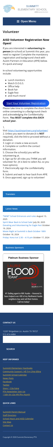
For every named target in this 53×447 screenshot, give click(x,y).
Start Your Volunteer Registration (26, 103)
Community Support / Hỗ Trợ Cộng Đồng (22, 371)
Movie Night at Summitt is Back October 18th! (24, 231)
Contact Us (8, 425)
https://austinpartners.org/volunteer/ (28, 130)
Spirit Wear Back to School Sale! (18, 222)
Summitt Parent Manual (14, 412)
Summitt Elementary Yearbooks (18, 368)
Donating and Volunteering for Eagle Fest (22, 225)
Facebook (7, 381)
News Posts (8, 378)
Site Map (7, 422)
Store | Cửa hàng (11, 388)
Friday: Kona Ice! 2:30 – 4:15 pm (18, 237)
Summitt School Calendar (15, 375)
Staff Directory (9, 415)
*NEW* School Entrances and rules (19, 216)
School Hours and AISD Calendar (18, 418)
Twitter (6, 385)
